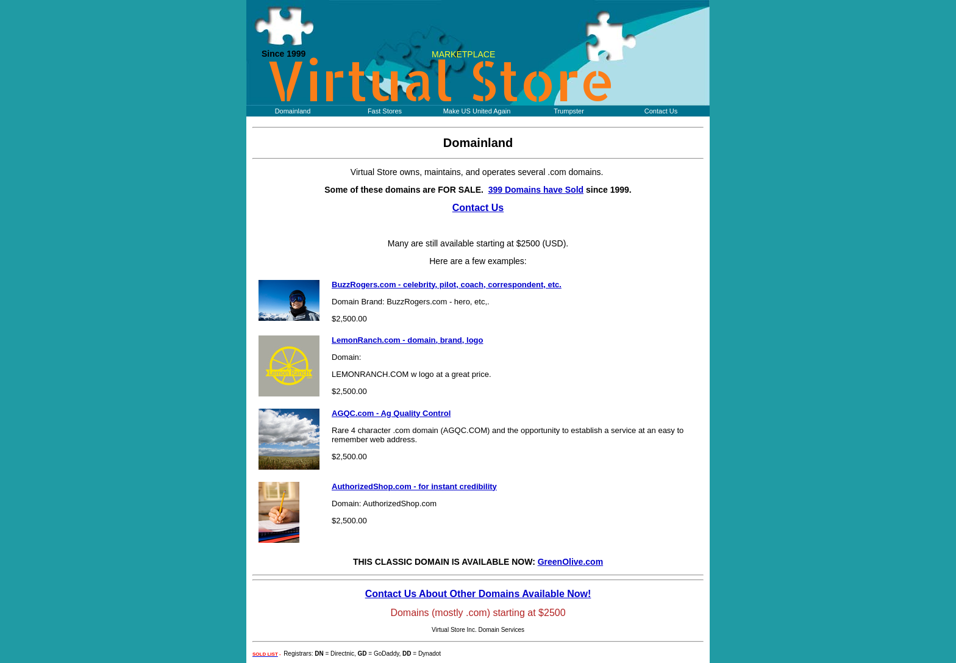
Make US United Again (477, 111)
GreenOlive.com (570, 562)
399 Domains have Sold (535, 190)
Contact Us (660, 111)
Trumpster (569, 111)
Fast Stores (385, 111)
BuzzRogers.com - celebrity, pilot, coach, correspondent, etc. (447, 284)
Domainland (293, 111)
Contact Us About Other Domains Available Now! (478, 594)
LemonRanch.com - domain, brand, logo (407, 340)
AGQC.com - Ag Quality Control (391, 413)
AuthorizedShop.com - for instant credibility (414, 486)
